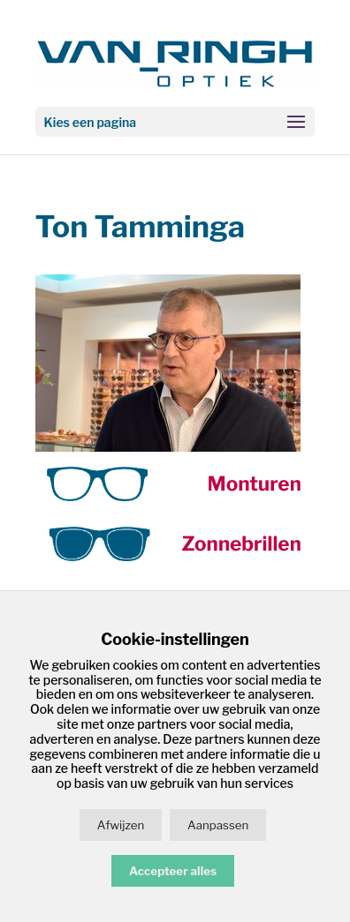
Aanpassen (217, 825)
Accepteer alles (173, 871)
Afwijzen (120, 825)
